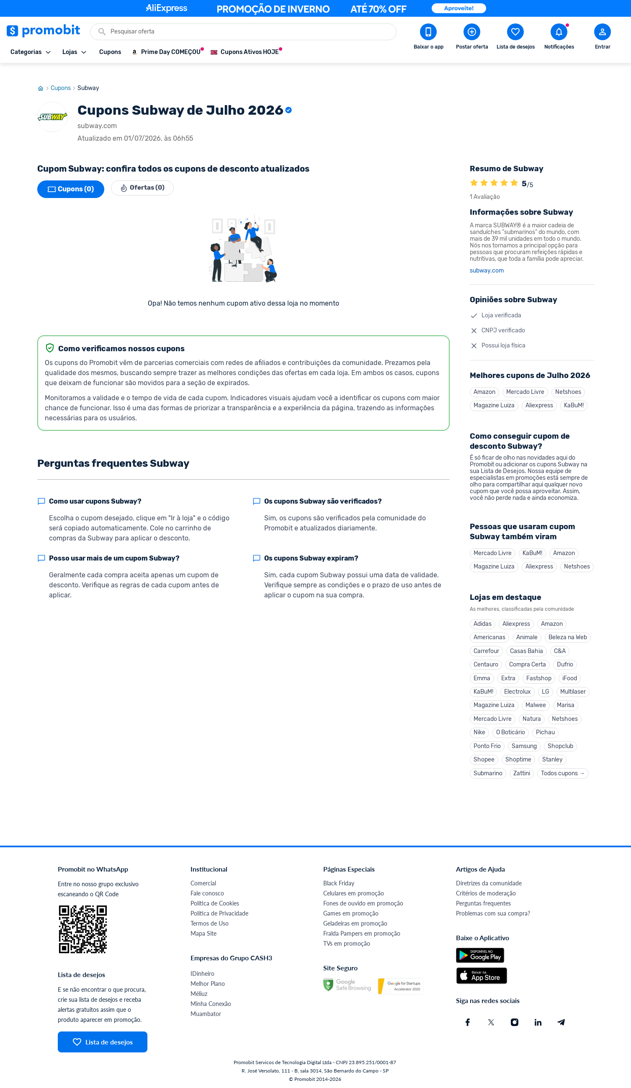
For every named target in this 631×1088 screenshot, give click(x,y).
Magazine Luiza (494, 395)
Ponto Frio (487, 743)
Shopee (484, 757)
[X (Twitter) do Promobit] (491, 1021)
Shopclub (560, 743)
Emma (482, 672)
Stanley (552, 757)
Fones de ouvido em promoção (363, 901)
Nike (479, 729)
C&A (560, 643)
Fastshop (538, 672)
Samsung (524, 743)
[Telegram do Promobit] (561, 1021)
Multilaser (573, 686)
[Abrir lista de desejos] (515, 38)
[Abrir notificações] (559, 38)
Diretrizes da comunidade (489, 881)
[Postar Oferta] (472, 38)
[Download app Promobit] (428, 38)
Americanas (489, 629)
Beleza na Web (568, 629)
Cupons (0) (71, 177)
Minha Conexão (211, 1002)
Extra (508, 672)
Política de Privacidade (219, 912)
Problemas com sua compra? (493, 912)
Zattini (521, 771)
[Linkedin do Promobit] (538, 1021)
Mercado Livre (525, 380)
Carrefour (486, 643)
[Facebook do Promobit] (467, 1021)
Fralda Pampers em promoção (361, 932)
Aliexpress (539, 395)
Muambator (206, 1012)
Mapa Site (203, 932)
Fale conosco (207, 891)
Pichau (545, 729)
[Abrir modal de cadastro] (602, 38)
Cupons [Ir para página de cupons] (64, 76)
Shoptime (518, 757)
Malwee (535, 700)
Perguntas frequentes (483, 901)
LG (545, 686)
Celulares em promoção (353, 891)
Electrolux (517, 686)
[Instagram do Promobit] (514, 1021)
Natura (532, 714)
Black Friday (338, 881)
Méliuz (199, 992)
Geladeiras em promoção (355, 922)
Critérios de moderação (486, 891)
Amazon (484, 380)
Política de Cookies (215, 901)
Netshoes (568, 380)
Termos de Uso (210, 922)
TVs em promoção (346, 942)
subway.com (487, 259)
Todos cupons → (563, 771)
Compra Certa (527, 657)
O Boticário (510, 729)
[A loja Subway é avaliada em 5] (474, 172)
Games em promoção (351, 912)
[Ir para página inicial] (44, 76)
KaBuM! (574, 395)
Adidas (483, 615)
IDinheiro (202, 972)
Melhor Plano (208, 982)
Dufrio (565, 657)
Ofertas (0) (144, 177)
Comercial (203, 881)
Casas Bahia (526, 643)
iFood (569, 672)
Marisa (565, 700)
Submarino (488, 771)
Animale (527, 629)
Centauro (486, 657)
